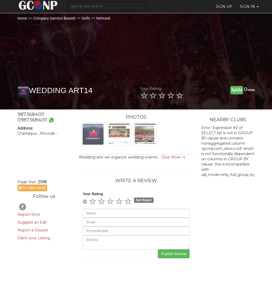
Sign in (249, 6)
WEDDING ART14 (61, 90)
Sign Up (224, 6)
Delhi (86, 18)
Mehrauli (103, 18)
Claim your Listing (33, 238)
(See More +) (173, 157)
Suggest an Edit (32, 222)
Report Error (28, 214)
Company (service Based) (54, 18)
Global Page (32, 188)
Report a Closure (32, 230)
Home (22, 18)
